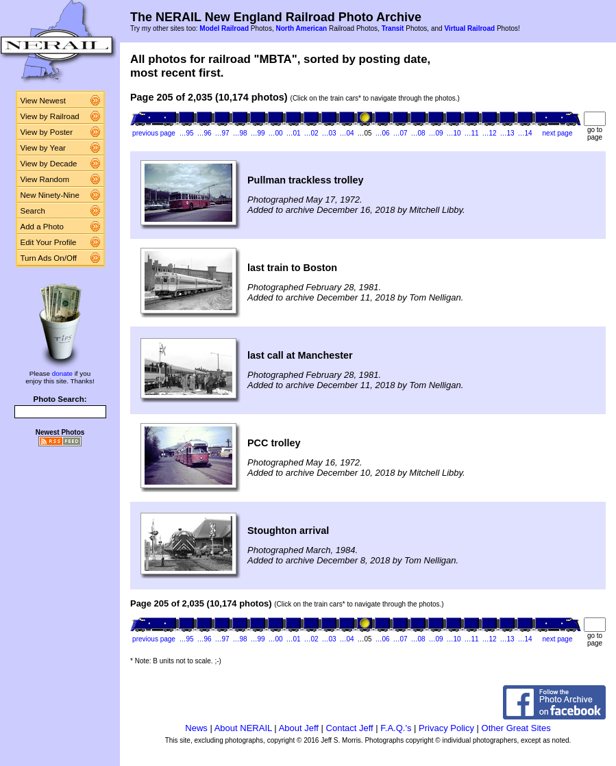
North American (301, 28)
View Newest (43, 101)
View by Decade (49, 163)
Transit (393, 28)
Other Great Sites (516, 728)
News (196, 728)
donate (62, 373)
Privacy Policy (446, 728)
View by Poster (47, 132)
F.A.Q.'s (395, 728)
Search (33, 211)
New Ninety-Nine (50, 195)
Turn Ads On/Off (49, 258)
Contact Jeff (349, 728)
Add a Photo (42, 226)
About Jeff (299, 728)
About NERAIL (243, 728)
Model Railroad (224, 28)
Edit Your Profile (49, 242)
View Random (45, 179)
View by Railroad (50, 116)
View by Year (43, 148)
